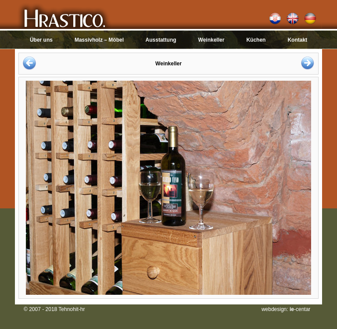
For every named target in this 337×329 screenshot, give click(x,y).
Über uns (41, 40)
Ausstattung (161, 40)
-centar (300, 309)
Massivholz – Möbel (99, 40)
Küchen (255, 40)
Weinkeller (211, 40)
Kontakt (297, 40)
